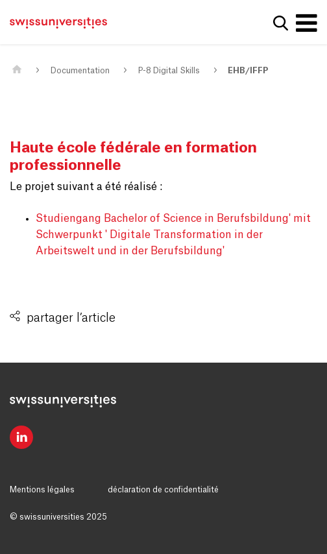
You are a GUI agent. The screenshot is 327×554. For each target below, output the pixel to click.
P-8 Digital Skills (169, 71)
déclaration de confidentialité (163, 490)
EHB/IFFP (248, 71)
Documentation (80, 71)
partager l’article (71, 318)
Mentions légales (42, 490)
